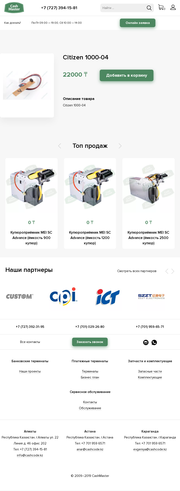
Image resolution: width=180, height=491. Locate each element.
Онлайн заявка (138, 23)
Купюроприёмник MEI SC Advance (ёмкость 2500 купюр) (148, 237)
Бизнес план (90, 377)
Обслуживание (90, 408)
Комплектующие (150, 377)
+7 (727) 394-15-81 (59, 7)
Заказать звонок (90, 342)
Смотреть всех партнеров (136, 271)
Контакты (90, 402)
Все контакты (30, 342)
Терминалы (90, 371)
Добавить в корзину (126, 75)
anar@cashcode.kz (90, 449)
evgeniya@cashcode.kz (150, 449)
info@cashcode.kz (30, 455)
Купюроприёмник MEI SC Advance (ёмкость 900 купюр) (31, 237)
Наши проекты (30, 371)
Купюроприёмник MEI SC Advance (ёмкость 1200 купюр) (90, 237)
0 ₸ (31, 223)
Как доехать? (12, 23)
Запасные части (150, 371)
